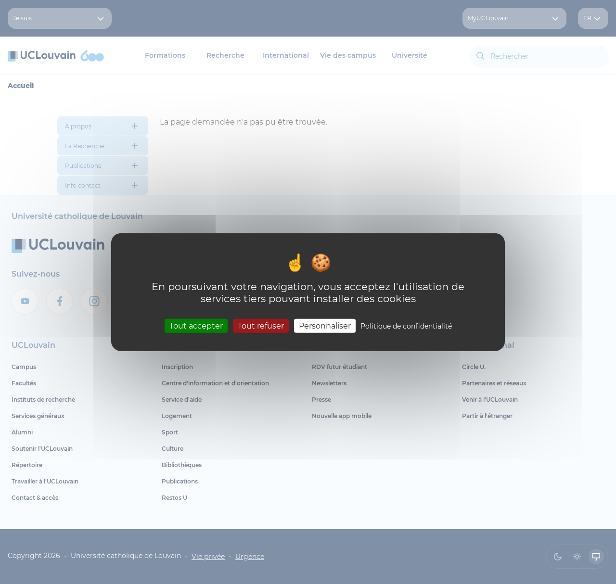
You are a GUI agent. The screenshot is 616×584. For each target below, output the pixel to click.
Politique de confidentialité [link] (406, 325)
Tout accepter (196, 325)
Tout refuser (261, 325)
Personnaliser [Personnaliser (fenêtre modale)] (325, 325)
